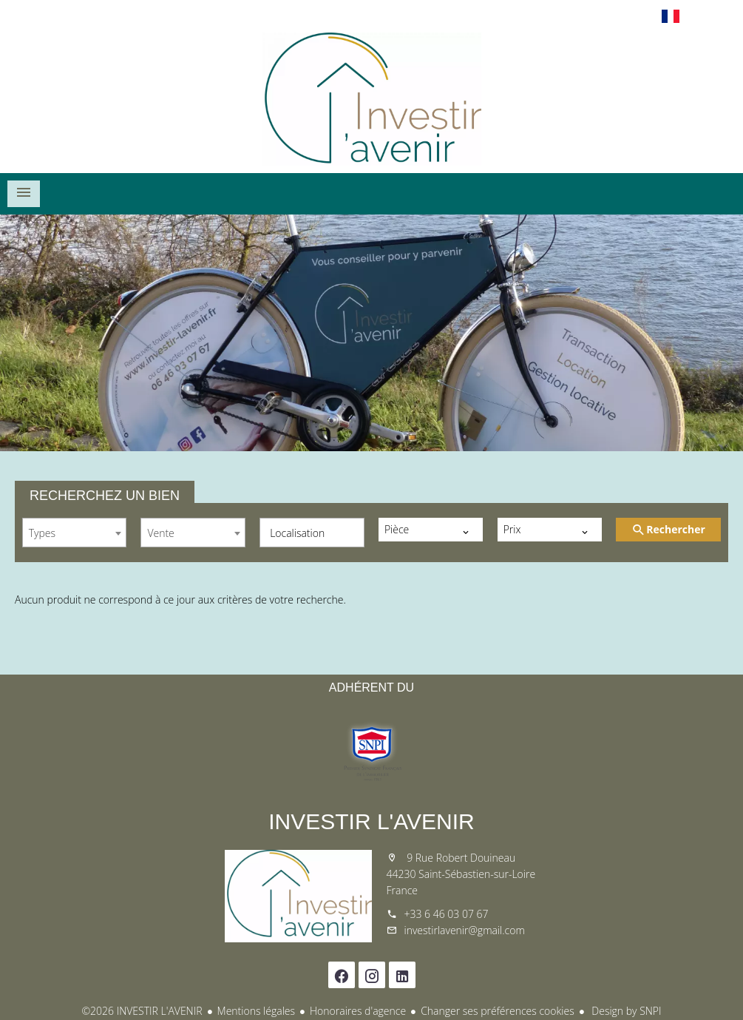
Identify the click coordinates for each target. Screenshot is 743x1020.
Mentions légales (256, 1011)
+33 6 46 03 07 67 (446, 914)
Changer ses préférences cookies (497, 1011)
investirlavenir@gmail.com (464, 930)
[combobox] (74, 532)
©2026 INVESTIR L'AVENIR (141, 1011)
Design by (625, 1011)
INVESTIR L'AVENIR (371, 821)
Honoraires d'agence (358, 1011)
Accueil (372, 99)
